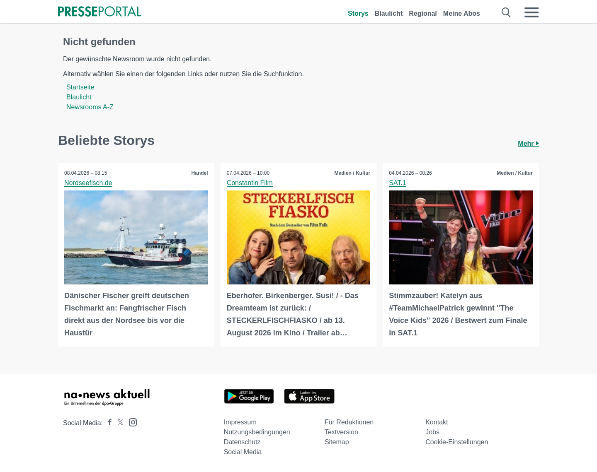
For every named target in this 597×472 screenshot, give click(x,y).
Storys (358, 13)
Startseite (80, 87)
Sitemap (337, 442)
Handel (200, 173)
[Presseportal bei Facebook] (107, 422)
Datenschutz (242, 442)
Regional (423, 13)
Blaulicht (389, 13)
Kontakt (436, 422)
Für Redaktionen (349, 422)
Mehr (528, 143)
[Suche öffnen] (506, 12)
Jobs (432, 432)
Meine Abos (461, 13)
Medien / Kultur (353, 173)
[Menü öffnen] (531, 12)
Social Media (243, 451)
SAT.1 (397, 182)
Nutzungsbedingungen (257, 432)
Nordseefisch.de (88, 182)
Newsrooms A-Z (90, 107)
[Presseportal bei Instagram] (130, 421)
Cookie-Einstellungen (456, 442)
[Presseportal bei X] (118, 422)
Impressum (240, 422)
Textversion (341, 432)
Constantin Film (250, 182)
